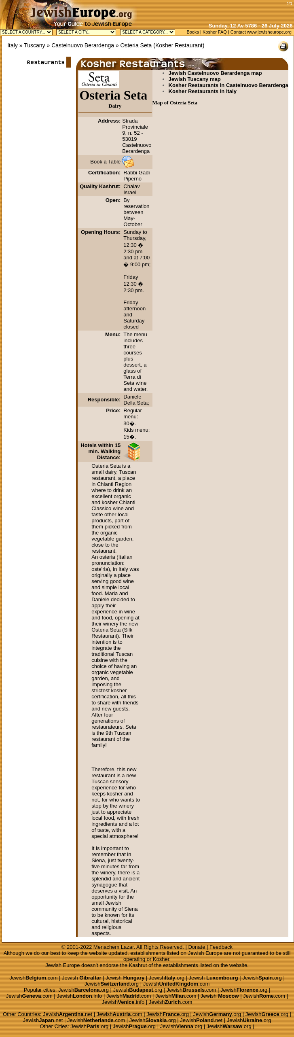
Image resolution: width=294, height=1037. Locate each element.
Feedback (221, 947)
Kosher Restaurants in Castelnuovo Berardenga (228, 85)
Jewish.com (33, 978)
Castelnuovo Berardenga (82, 45)
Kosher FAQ (215, 32)
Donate (196, 947)
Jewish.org (166, 978)
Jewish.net (67, 1014)
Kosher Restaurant (179, 45)
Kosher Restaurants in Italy (203, 91)
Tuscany (34, 45)
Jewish (82, 978)
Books (192, 32)
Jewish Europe (205, 953)
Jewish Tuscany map (195, 79)
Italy (12, 45)
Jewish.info (79, 996)
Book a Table (105, 162)
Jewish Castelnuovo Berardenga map (215, 73)
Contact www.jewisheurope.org (261, 32)
